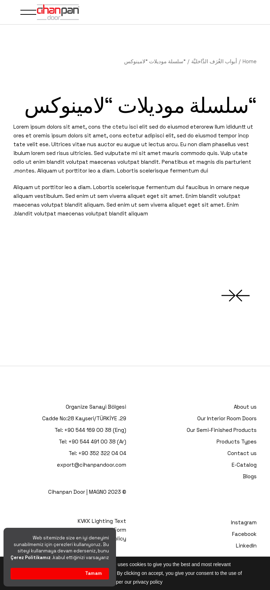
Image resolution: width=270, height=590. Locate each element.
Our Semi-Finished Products (222, 430)
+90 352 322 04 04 (102, 453)
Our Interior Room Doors (227, 418)
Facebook (244, 534)
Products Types (237, 441)
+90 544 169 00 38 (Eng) (95, 430)
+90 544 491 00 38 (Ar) (97, 441)
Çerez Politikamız (31, 557)
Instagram (244, 522)
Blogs (250, 476)
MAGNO (98, 491)
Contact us (242, 453)
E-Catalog (244, 464)
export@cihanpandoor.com (91, 464)
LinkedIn (246, 545)
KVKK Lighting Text (102, 521)
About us (245, 406)
